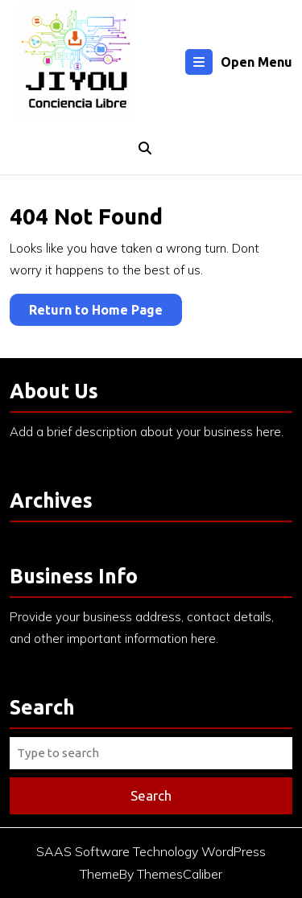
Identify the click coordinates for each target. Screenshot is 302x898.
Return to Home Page (105, 312)
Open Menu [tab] (238, 62)
